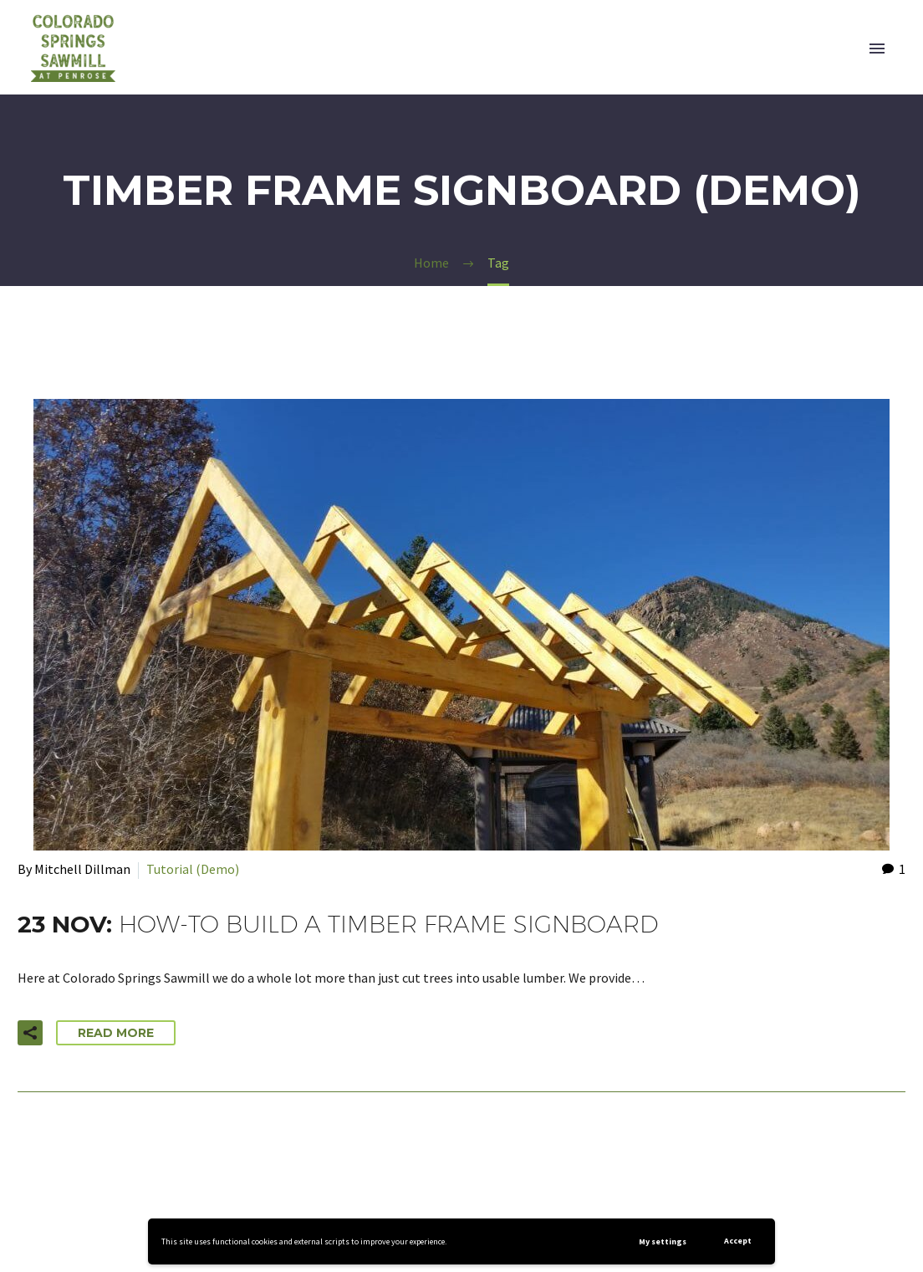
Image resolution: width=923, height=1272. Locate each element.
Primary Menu (877, 48)
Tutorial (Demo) (192, 869)
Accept (738, 1240)
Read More (116, 1032)
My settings (662, 1241)
